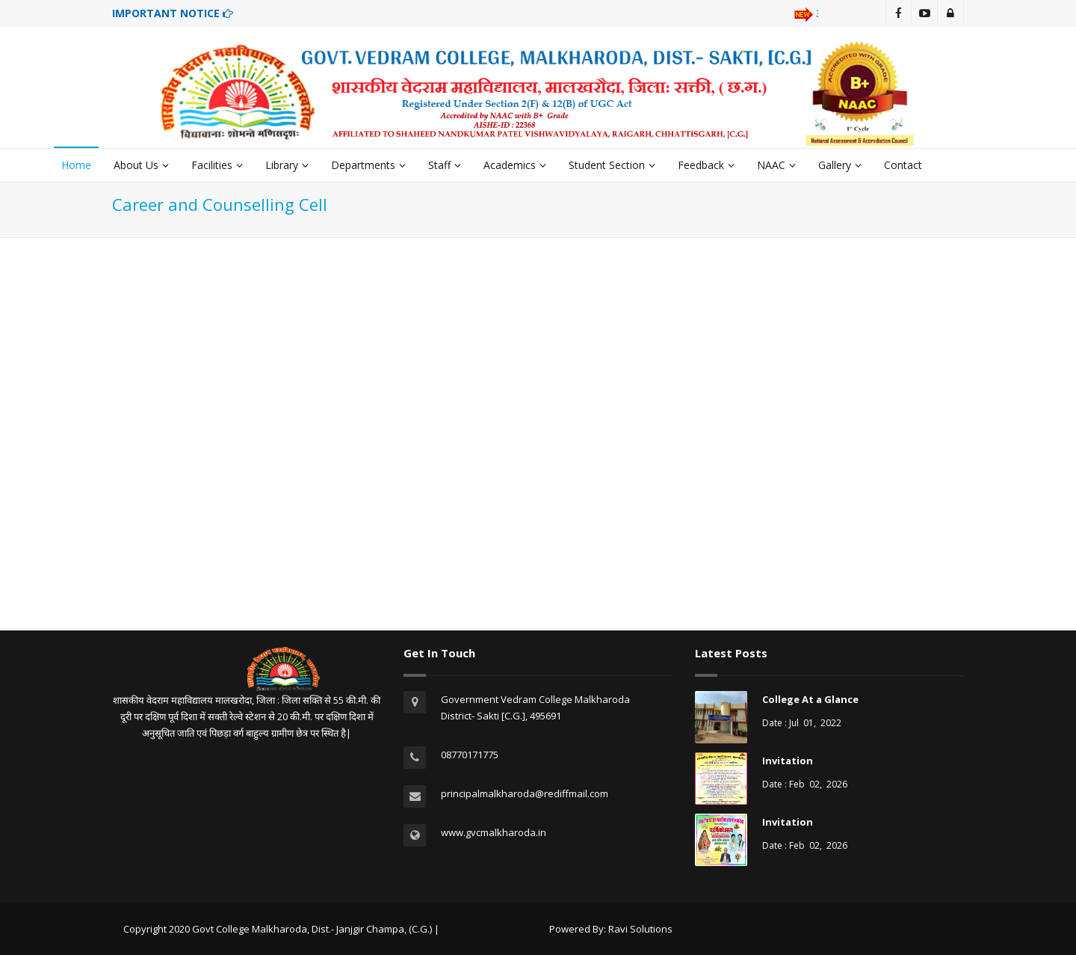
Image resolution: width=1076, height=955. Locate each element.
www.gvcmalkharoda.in (493, 832)
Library (287, 165)
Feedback (706, 165)
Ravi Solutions (640, 929)
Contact (903, 165)
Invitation (787, 760)
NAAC (776, 165)
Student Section (612, 165)
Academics (514, 165)
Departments (368, 165)
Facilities (217, 165)
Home (76, 165)
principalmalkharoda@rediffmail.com (524, 793)
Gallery (840, 165)
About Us (141, 165)
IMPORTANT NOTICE (172, 13)
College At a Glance (810, 699)
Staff (444, 165)
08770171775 (469, 754)
